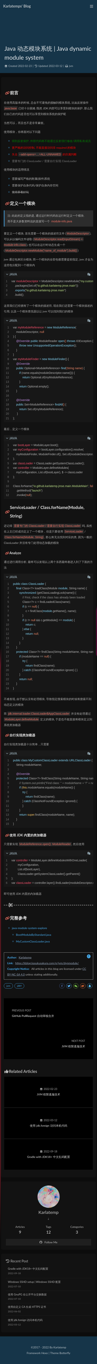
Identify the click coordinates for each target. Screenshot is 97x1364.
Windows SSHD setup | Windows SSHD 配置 (34, 1281)
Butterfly (64, 1353)
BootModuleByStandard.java (33, 934)
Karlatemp (25, 957)
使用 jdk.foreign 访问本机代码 (25, 1320)
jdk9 (19, 985)
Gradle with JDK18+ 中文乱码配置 (28, 1268)
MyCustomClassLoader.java (33, 941)
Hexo (44, 1353)
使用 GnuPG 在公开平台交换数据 (27, 1294)
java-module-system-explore (29, 928)
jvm (71, 66)
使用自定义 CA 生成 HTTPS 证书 (27, 1306)
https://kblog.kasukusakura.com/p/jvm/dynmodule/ (47, 963)
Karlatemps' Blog (17, 5)
